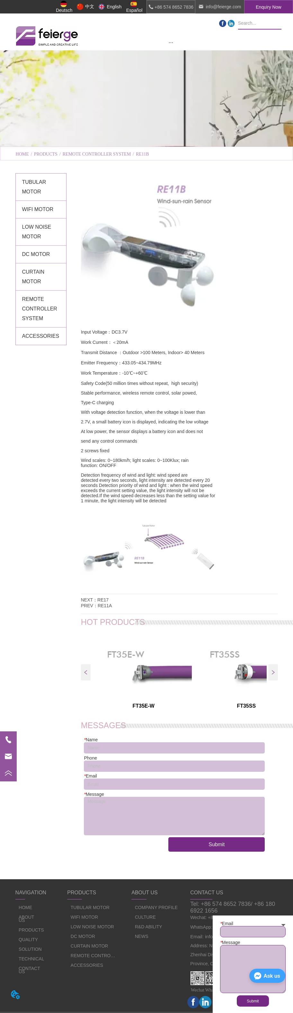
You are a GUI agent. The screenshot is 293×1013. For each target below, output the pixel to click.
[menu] (171, 42)
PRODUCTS (46, 154)
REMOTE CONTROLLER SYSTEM (97, 154)
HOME (22, 154)
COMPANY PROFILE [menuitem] (66, 138)
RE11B (142, 154)
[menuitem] (171, 42)
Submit (217, 844)
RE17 (103, 599)
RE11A (105, 605)
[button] (171, 42)
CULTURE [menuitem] (146, 138)
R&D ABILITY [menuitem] (226, 138)
